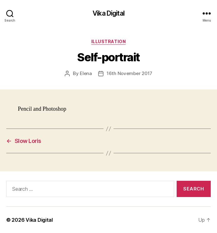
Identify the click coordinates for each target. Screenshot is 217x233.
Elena (86, 73)
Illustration (108, 41)
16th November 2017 (129, 73)
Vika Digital (108, 13)
